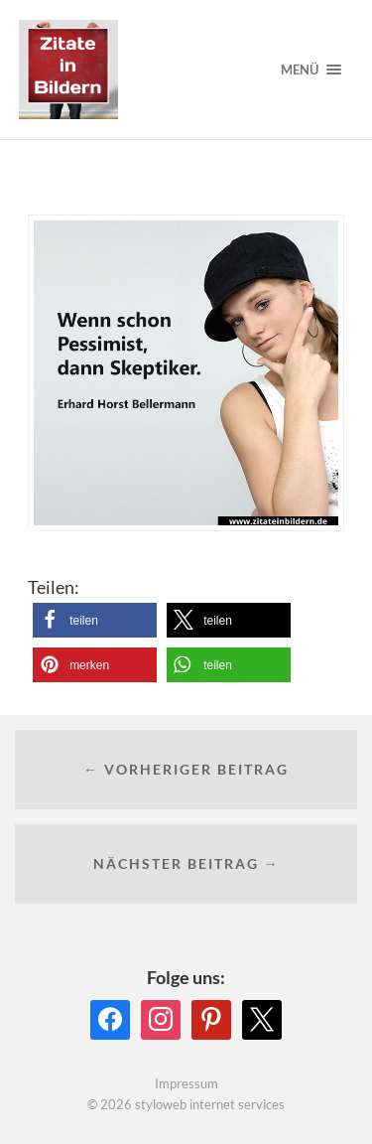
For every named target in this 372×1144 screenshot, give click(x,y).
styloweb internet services (210, 1104)
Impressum (186, 1083)
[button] (95, 620)
